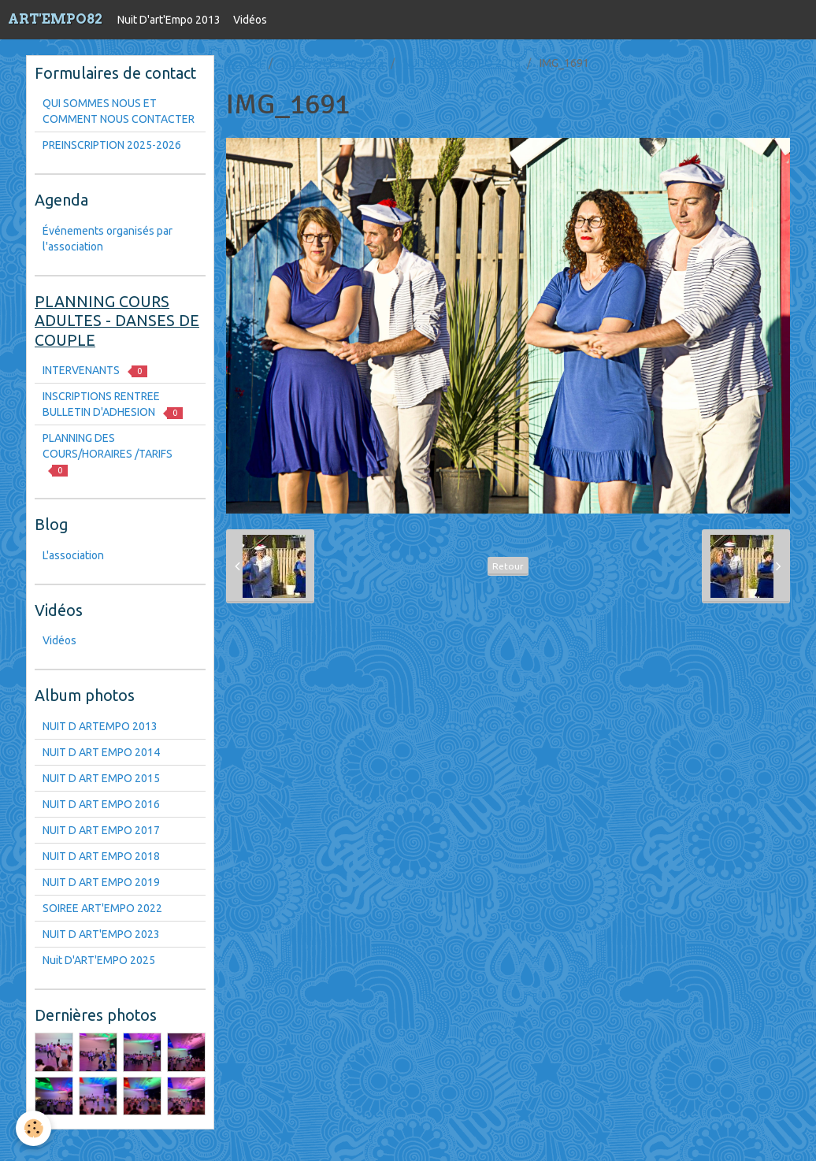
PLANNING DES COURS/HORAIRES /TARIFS (107, 454)
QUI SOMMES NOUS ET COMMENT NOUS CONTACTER (119, 111)
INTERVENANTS (95, 370)
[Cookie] (33, 1128)
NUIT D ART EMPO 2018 (462, 63)
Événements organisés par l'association (107, 238)
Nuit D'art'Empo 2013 (169, 19)
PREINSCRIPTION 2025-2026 (112, 145)
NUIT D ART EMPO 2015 (101, 778)
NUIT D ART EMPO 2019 (101, 882)
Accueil (244, 63)
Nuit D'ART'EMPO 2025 (99, 960)
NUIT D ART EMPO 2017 (101, 830)
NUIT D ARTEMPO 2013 (100, 726)
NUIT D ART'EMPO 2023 (101, 934)
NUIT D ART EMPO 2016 (101, 804)
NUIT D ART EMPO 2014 (101, 752)
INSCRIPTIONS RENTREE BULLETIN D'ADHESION (113, 404)
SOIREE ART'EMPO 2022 (102, 908)
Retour (508, 566)
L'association (73, 555)
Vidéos (250, 19)
